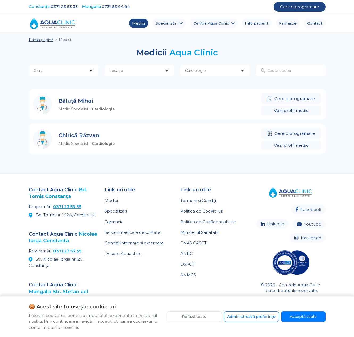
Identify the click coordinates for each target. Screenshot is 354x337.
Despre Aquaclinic (123, 253)
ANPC (186, 253)
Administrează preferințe (251, 316)
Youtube (309, 224)
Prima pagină (41, 39)
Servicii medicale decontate (132, 232)
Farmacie (114, 221)
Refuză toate (194, 316)
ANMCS (188, 274)
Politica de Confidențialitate (208, 221)
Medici (111, 200)
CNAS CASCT (193, 242)
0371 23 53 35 (67, 206)
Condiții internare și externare (134, 242)
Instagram (307, 237)
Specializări (116, 211)
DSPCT (187, 264)
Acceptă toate (303, 316)
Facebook (308, 209)
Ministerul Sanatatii (199, 232)
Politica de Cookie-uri (201, 211)
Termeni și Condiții (198, 200)
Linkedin (272, 223)
